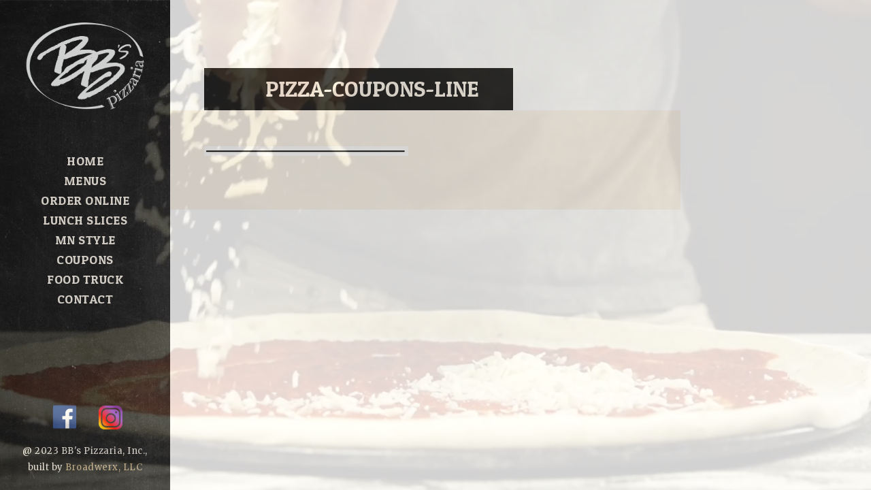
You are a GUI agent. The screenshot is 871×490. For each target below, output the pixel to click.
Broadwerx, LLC (103, 467)
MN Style (85, 240)
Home (85, 161)
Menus (85, 181)
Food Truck (85, 279)
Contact (85, 299)
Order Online (85, 200)
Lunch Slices (85, 220)
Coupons (85, 259)
